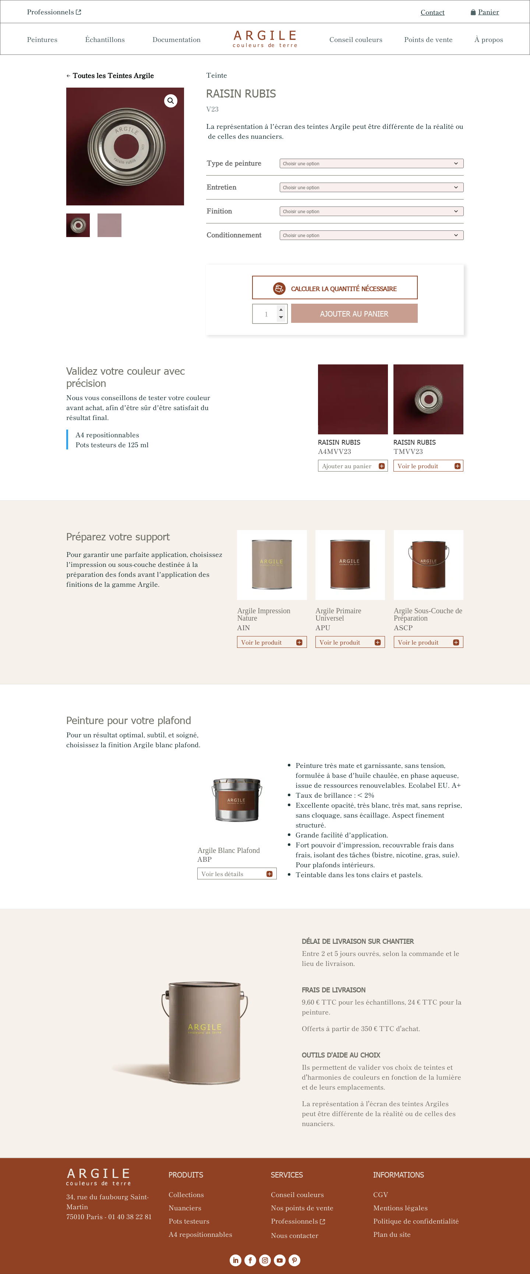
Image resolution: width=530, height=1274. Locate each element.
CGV (380, 1194)
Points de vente (428, 40)
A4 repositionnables (200, 1234)
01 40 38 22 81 (130, 1216)
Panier (485, 12)
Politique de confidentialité (416, 1220)
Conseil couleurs (355, 40)
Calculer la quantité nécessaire (335, 288)
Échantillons (105, 40)
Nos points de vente (302, 1207)
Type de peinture (233, 162)
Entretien (221, 186)
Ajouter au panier (354, 313)
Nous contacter (294, 1235)
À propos (488, 40)
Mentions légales (400, 1207)
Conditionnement (233, 234)
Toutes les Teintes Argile (113, 75)
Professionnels (50, 11)
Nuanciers (185, 1207)
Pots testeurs (189, 1220)
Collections (186, 1194)
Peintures (42, 40)
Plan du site (392, 1234)
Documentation (176, 40)
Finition (219, 210)
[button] (170, 100)
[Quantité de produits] (270, 314)
